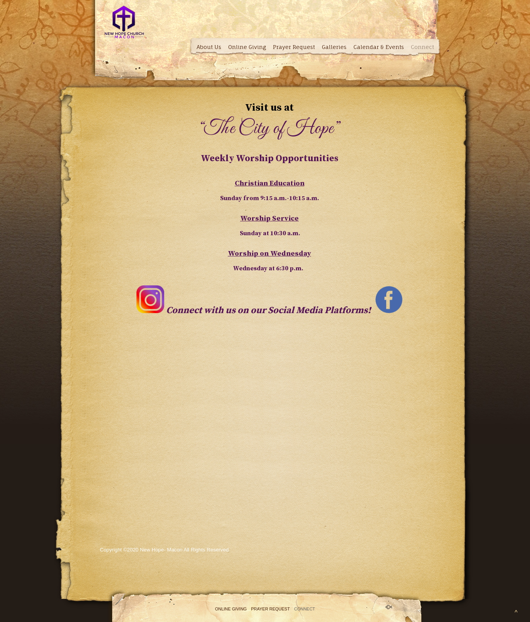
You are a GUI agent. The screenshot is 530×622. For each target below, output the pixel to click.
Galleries (334, 47)
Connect (422, 47)
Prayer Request (294, 47)
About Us (209, 47)
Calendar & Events (378, 47)
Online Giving (247, 47)
